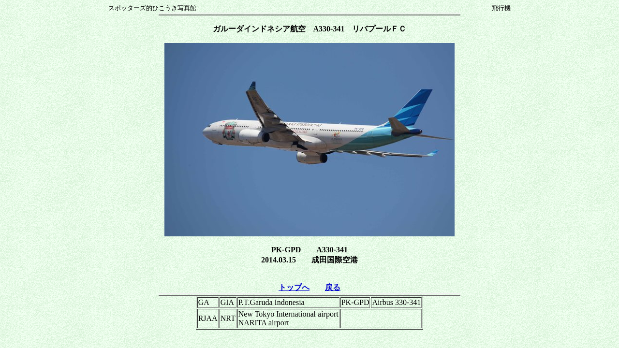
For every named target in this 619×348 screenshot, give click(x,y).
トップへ (294, 287)
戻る (332, 287)
